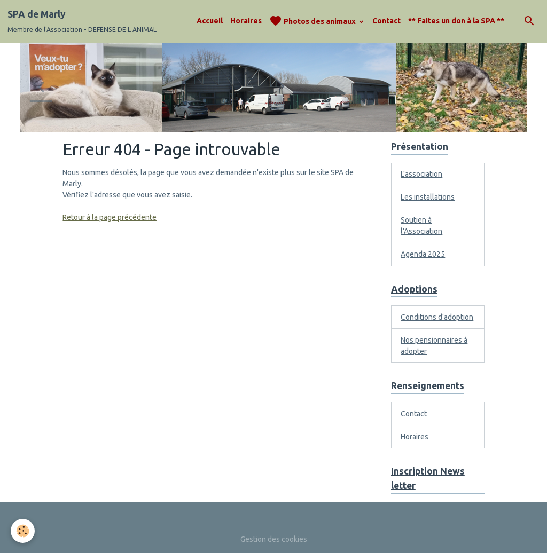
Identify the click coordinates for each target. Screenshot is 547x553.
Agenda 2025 (423, 254)
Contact (386, 21)
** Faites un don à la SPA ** (456, 21)
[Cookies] (23, 531)
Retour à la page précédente (109, 217)
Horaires (246, 21)
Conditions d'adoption (437, 317)
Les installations (428, 197)
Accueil (210, 21)
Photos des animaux (313, 21)
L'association (421, 174)
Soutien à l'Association (421, 225)
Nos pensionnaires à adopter (434, 346)
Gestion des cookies (273, 539)
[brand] (82, 21)
